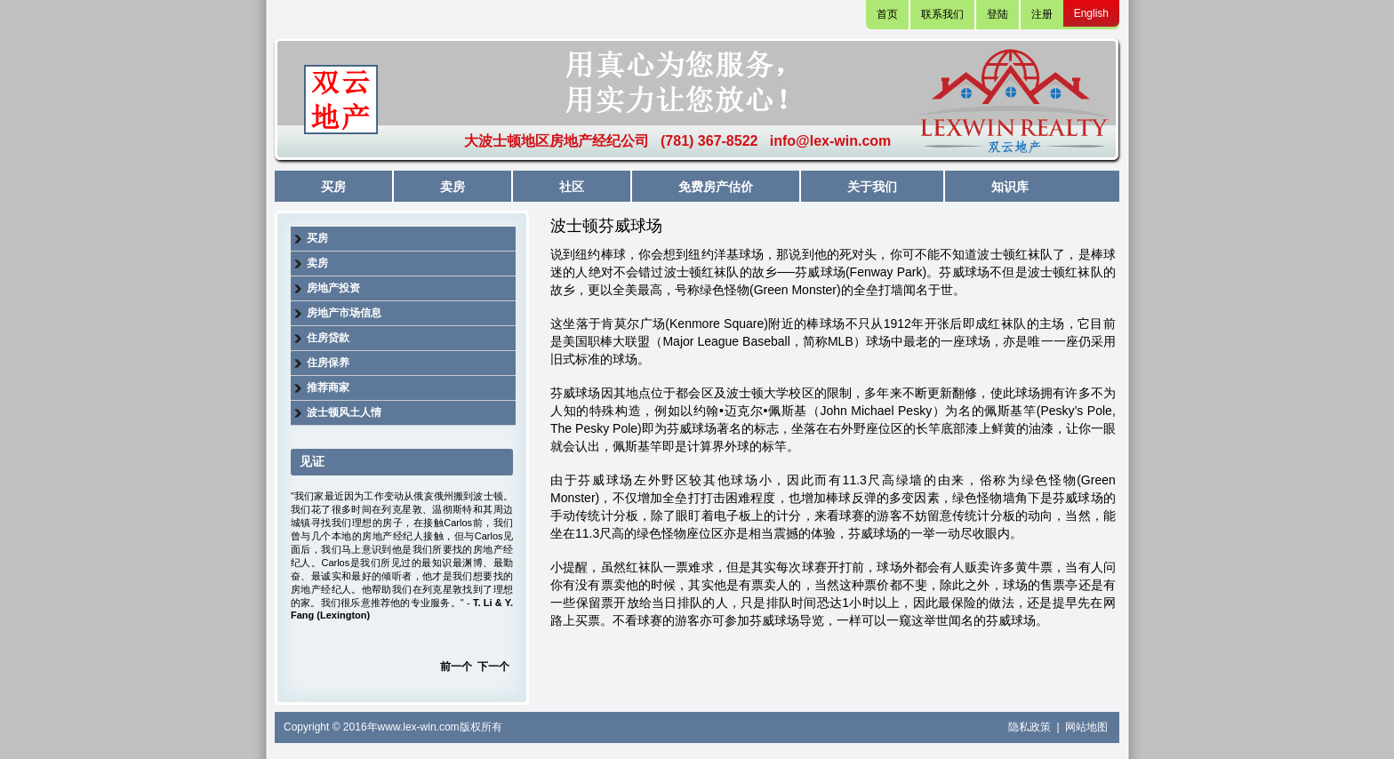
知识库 (1010, 187)
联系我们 (942, 14)
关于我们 (872, 187)
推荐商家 (328, 387)
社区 (571, 187)
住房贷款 (328, 338)
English (1091, 13)
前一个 (456, 666)
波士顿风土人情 (344, 412)
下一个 (493, 666)
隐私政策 (1031, 727)
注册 (1042, 14)
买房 (333, 187)
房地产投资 (333, 288)
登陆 (997, 14)
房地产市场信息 (344, 313)
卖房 (452, 187)
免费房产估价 (715, 187)
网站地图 (1086, 727)
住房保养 (328, 362)
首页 (887, 14)
